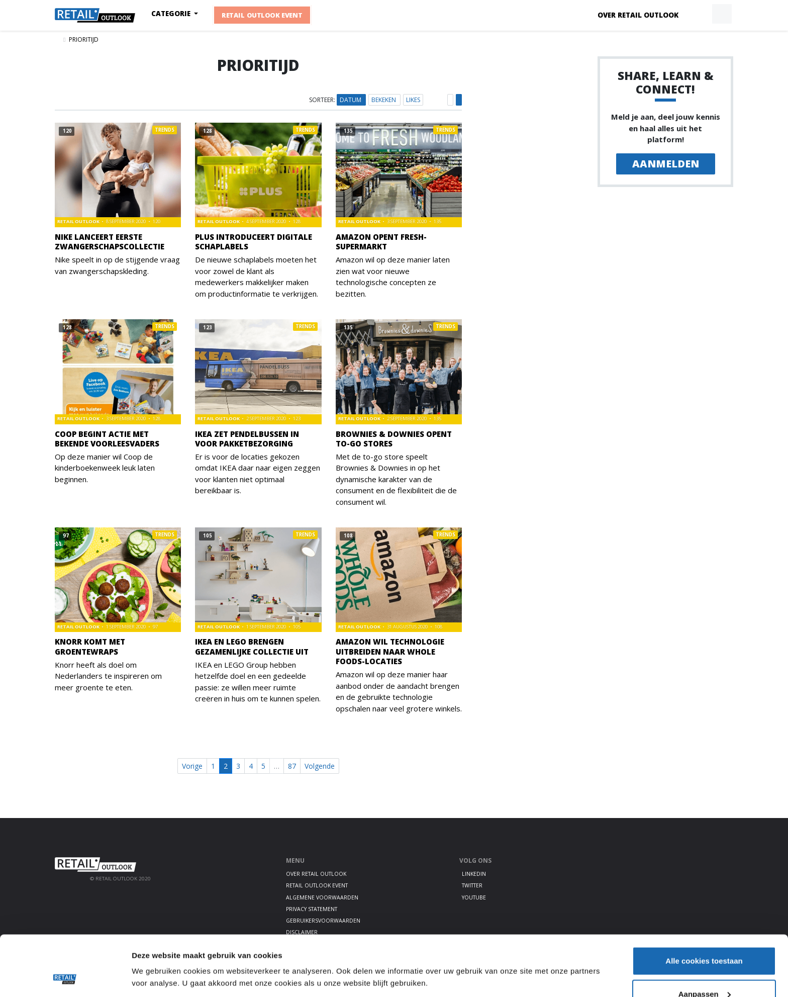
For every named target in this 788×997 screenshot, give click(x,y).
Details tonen (155, 954)
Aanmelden (665, 163)
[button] (699, 14)
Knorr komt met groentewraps (90, 646)
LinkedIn (474, 873)
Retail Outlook (79, 221)
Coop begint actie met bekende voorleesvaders (107, 438)
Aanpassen (704, 937)
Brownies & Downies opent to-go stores (394, 438)
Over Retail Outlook (638, 15)
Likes (413, 100)
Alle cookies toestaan (703, 904)
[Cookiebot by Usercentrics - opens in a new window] (65, 977)
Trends (164, 130)
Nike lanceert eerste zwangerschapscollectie (109, 241)
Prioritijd (83, 39)
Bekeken (384, 100)
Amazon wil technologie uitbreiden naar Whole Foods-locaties (390, 651)
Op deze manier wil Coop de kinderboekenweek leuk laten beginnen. (105, 467)
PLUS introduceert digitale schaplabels (253, 241)
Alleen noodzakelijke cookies (704, 970)
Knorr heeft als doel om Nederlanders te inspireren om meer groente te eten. (108, 676)
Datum (351, 100)
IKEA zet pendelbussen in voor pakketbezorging (247, 438)
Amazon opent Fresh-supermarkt (381, 241)
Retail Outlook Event (262, 15)
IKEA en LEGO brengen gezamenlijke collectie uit (252, 646)
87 (292, 766)
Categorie (171, 13)
